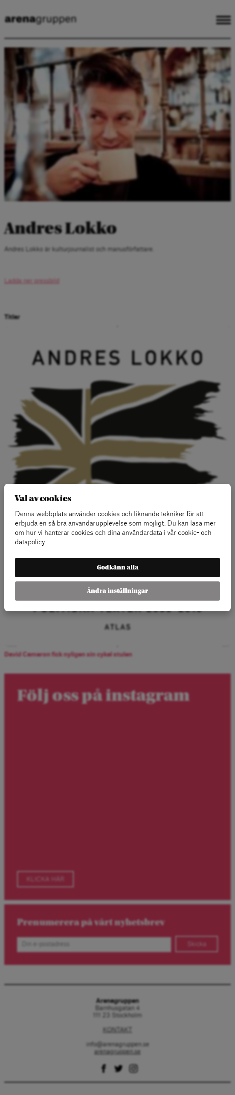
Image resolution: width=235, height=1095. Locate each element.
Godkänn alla (118, 567)
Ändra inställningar (117, 591)
